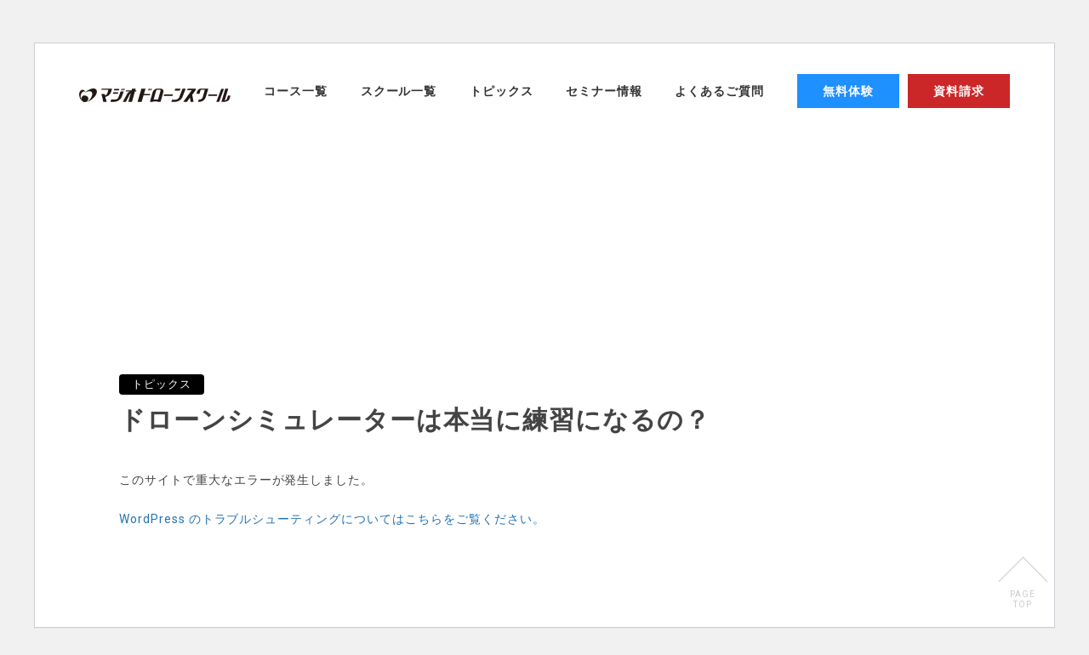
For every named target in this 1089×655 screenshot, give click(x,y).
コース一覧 (296, 91)
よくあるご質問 (719, 91)
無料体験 (848, 91)
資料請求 (958, 91)
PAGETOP (1022, 599)
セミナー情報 (604, 91)
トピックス (501, 91)
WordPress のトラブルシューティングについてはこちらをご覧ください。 (331, 519)
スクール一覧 (399, 91)
